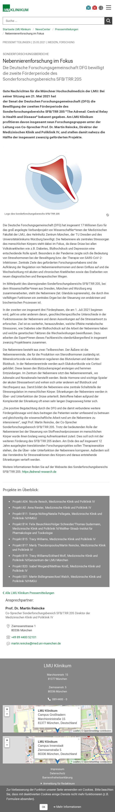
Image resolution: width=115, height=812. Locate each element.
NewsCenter (43, 29)
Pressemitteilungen (66, 29)
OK (43, 807)
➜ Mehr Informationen (67, 807)
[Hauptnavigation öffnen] (108, 8)
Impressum (57, 769)
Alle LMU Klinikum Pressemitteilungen (28, 593)
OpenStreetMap (91, 731)
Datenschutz (57, 773)
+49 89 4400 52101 (23, 637)
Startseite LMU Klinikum (17, 29)
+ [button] (7, 709)
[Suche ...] (54, 21)
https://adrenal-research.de (39, 471)
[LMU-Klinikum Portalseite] (15, 8)
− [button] (7, 714)
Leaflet (76, 731)
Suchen (109, 20)
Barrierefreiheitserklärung (57, 777)
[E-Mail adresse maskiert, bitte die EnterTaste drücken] (36, 644)
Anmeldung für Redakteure (59, 783)
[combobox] (57, 21)
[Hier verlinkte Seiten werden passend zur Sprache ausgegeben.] (101, 8)
